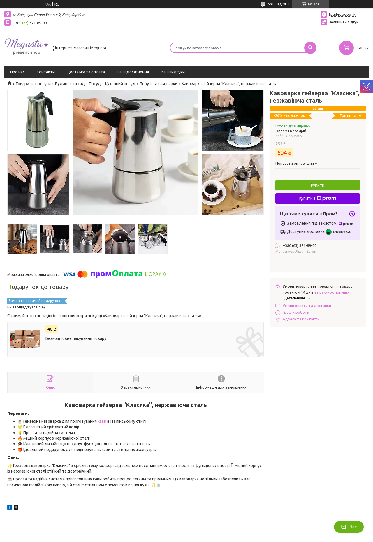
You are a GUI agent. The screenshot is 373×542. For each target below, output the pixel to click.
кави (102, 421)
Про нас (17, 72)
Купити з (317, 198)
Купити (317, 185)
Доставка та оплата (86, 72)
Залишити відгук (343, 22)
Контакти (46, 72)
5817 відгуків (278, 4)
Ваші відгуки (173, 72)
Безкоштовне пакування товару (75, 338)
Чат (349, 526)
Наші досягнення (133, 72)
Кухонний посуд (120, 83)
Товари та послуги (33, 83)
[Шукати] (310, 48)
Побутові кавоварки (158, 83)
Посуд (95, 83)
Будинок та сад (70, 83)
